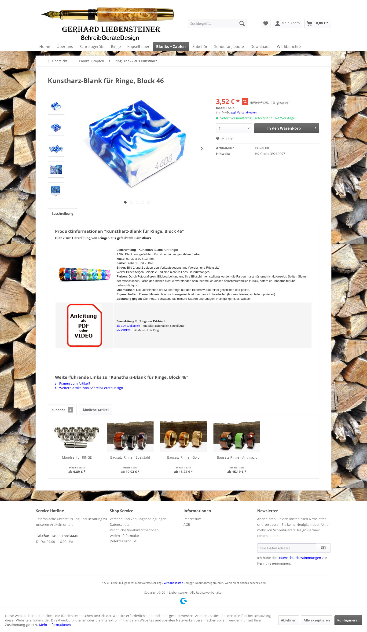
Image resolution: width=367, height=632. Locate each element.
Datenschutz (119, 524)
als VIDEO (123, 330)
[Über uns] (64, 46)
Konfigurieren (348, 620)
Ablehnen (288, 620)
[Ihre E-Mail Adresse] (286, 548)
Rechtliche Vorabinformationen (134, 530)
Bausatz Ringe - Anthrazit (237, 457)
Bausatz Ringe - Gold (183, 457)
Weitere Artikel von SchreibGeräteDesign (89, 388)
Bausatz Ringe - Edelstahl (130, 457)
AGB (187, 524)
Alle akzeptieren (317, 620)
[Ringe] (116, 46)
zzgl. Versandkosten (244, 112)
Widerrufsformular (124, 535)
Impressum (192, 519)
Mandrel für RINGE (77, 457)
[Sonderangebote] (229, 46)
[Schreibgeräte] (92, 46)
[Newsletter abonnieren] (323, 548)
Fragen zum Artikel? (72, 383)
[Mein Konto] (287, 23)
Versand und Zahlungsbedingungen (138, 519)
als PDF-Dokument (128, 325)
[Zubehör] (200, 46)
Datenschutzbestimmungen (299, 557)
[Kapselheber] (138, 46)
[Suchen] (242, 23)
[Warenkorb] (317, 23)
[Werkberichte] (289, 46)
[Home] (44, 46)
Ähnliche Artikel (96, 410)
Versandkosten (173, 583)
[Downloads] (260, 46)
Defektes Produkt (123, 541)
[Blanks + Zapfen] (171, 46)
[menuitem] (217, 23)
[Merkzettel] (266, 23)
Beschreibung (62, 213)
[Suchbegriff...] (217, 23)
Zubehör (62, 410)
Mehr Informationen (55, 624)
